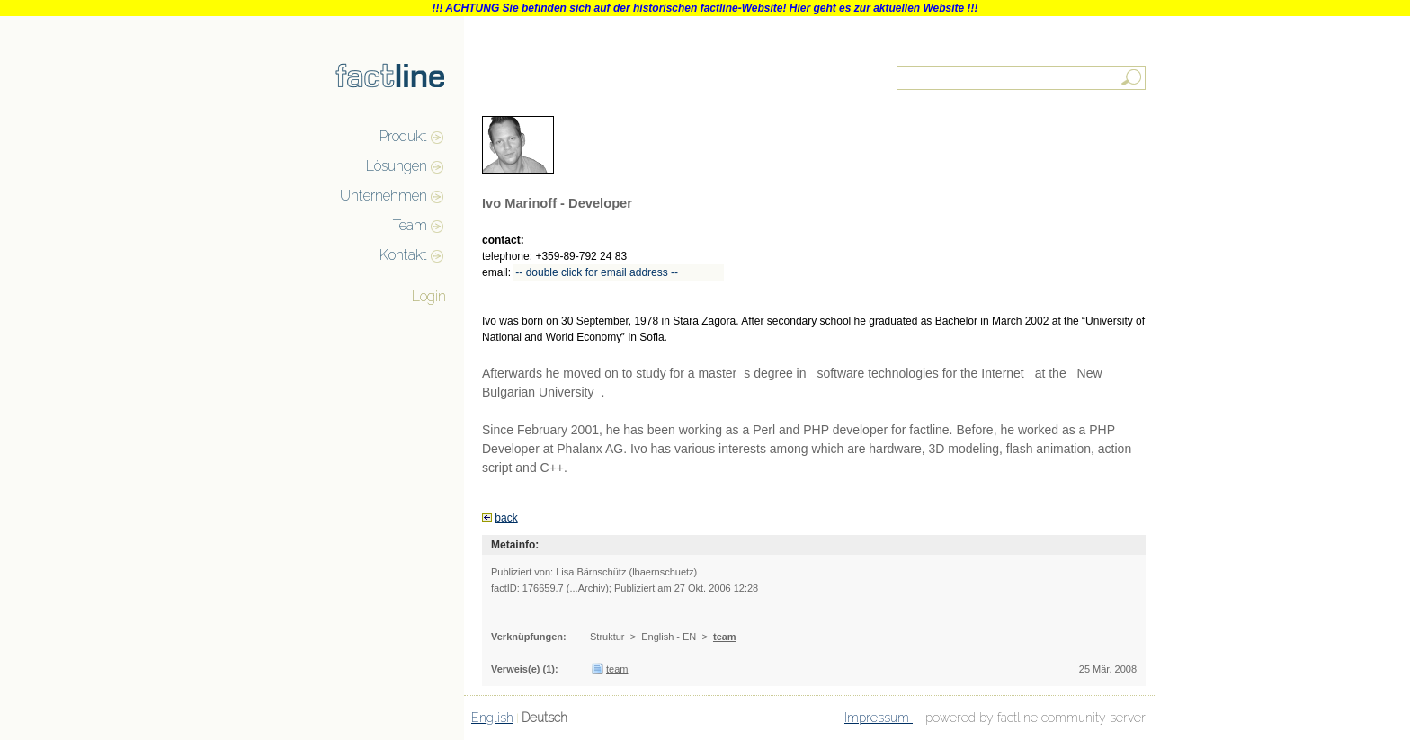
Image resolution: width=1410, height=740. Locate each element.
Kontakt (403, 254)
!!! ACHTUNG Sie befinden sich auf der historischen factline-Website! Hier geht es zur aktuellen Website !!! (704, 8)
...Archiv (587, 588)
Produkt (403, 136)
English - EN (668, 636)
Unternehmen (383, 195)
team (724, 636)
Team (410, 225)
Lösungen (396, 165)
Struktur (607, 636)
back (506, 518)
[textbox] (1022, 78)
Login (429, 296)
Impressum (878, 717)
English (492, 717)
